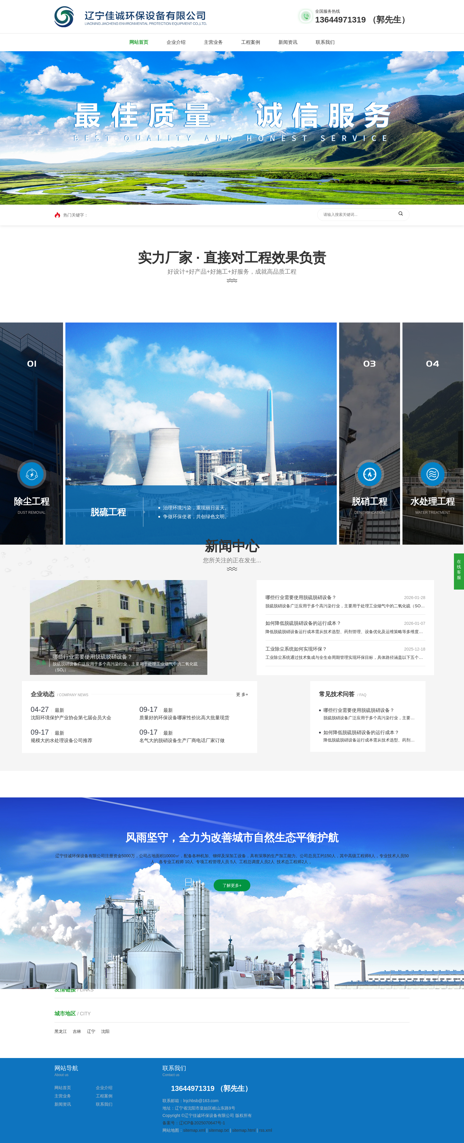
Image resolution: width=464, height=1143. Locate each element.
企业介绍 (176, 42)
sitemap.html (243, 1130)
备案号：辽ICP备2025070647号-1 (193, 1122)
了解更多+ (232, 945)
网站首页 (138, 42)
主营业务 (213, 42)
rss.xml (265, 1130)
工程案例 (250, 42)
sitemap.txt (219, 1130)
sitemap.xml (194, 1130)
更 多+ (168, 694)
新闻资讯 (287, 42)
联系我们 (325, 42)
